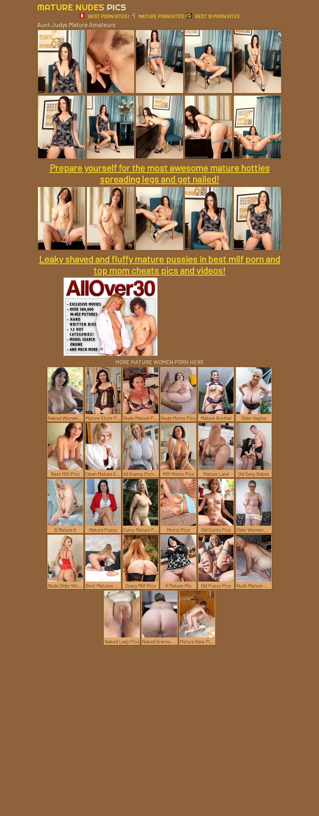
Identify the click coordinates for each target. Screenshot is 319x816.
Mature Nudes (81, 7)
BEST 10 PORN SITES (213, 16)
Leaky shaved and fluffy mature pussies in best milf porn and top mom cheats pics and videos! (159, 264)
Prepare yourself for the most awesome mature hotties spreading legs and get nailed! (160, 173)
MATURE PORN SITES (157, 16)
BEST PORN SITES (103, 16)
